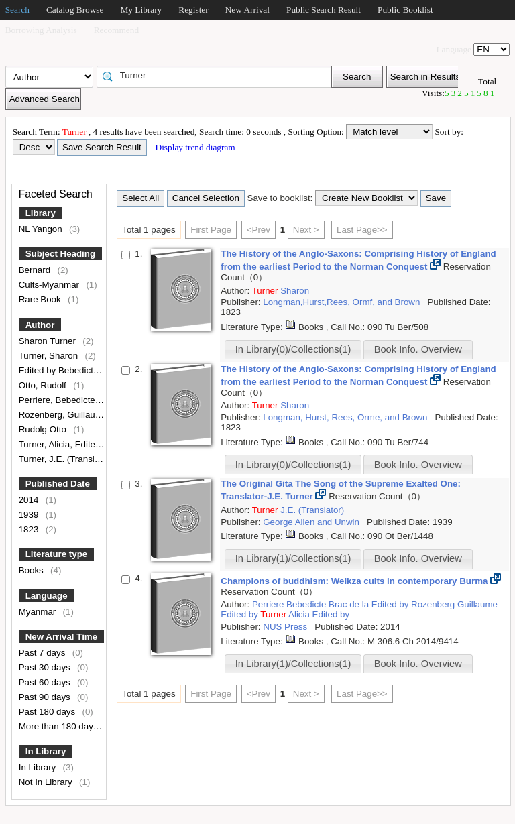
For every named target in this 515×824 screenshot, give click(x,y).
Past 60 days (46, 682)
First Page (210, 230)
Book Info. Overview (418, 349)
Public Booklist (405, 10)
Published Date (57, 484)
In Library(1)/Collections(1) (293, 558)
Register (193, 10)
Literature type (56, 554)
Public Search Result (323, 10)
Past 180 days (48, 712)
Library (40, 213)
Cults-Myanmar (50, 285)
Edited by (391, 604)
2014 (30, 500)
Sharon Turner (48, 341)
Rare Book (41, 299)
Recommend (116, 30)
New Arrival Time (61, 637)
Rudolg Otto (44, 429)
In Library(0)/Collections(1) (293, 349)
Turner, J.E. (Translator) (67, 459)
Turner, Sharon (49, 356)
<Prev (258, 230)
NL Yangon (42, 229)
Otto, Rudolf (44, 385)
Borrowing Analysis (41, 30)
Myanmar (38, 612)
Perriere (269, 604)
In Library (45, 751)
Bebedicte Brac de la (328, 604)
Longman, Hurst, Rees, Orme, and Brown (346, 417)
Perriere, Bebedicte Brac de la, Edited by (100, 400)
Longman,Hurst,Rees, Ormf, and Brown (342, 302)
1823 (30, 529)
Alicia (300, 614)
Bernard (36, 270)
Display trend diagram (194, 147)
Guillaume (477, 604)
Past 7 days (43, 653)
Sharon (294, 291)
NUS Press (286, 627)
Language (46, 596)
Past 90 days (46, 697)
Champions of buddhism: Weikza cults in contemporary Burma (355, 581)
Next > (306, 230)
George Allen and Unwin (312, 522)
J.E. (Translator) (312, 510)
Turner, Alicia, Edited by (67, 444)
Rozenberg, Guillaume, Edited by (85, 415)
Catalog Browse (75, 10)
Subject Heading (60, 254)
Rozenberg (434, 604)
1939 (30, 515)
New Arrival (247, 10)
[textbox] (219, 76)
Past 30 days (46, 667)
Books (32, 570)
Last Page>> (362, 230)
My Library (141, 10)
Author (40, 325)
